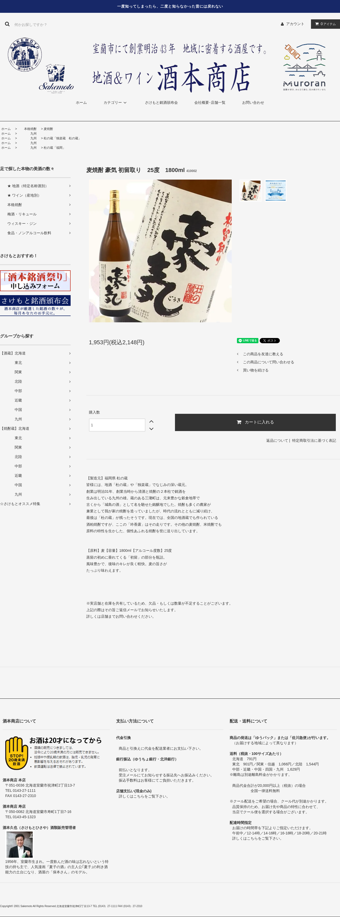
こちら (138, 796)
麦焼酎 (48, 129)
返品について (277, 440)
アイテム (324, 24)
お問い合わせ (253, 102)
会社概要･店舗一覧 (209, 102)
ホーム (81, 102)
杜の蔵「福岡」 (55, 148)
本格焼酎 (27, 129)
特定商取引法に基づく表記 (314, 440)
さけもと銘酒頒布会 (161, 102)
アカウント (295, 24)
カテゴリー (116, 102)
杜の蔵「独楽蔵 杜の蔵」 (62, 138)
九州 (27, 133)
